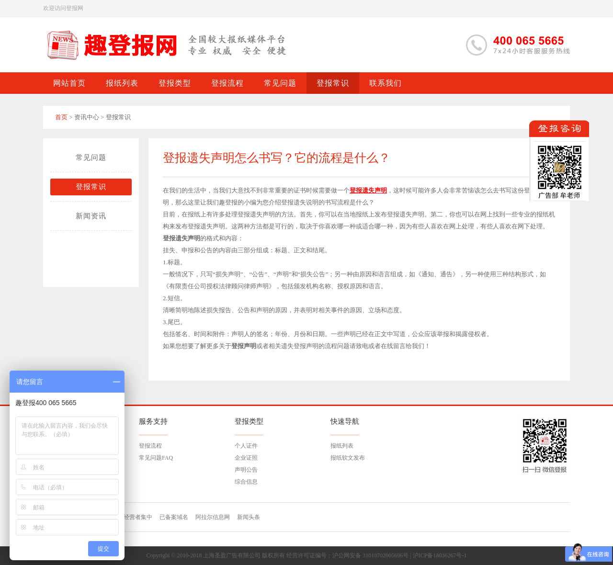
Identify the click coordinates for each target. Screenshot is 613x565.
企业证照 (246, 457)
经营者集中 (138, 517)
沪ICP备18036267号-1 (440, 555)
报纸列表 (341, 445)
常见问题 (91, 157)
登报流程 (150, 445)
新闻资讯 (91, 216)
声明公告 (246, 469)
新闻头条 (248, 517)
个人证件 (246, 445)
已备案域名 (173, 517)
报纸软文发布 (347, 457)
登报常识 (91, 187)
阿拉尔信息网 (212, 517)
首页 (61, 117)
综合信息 (246, 481)
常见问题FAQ (156, 457)
